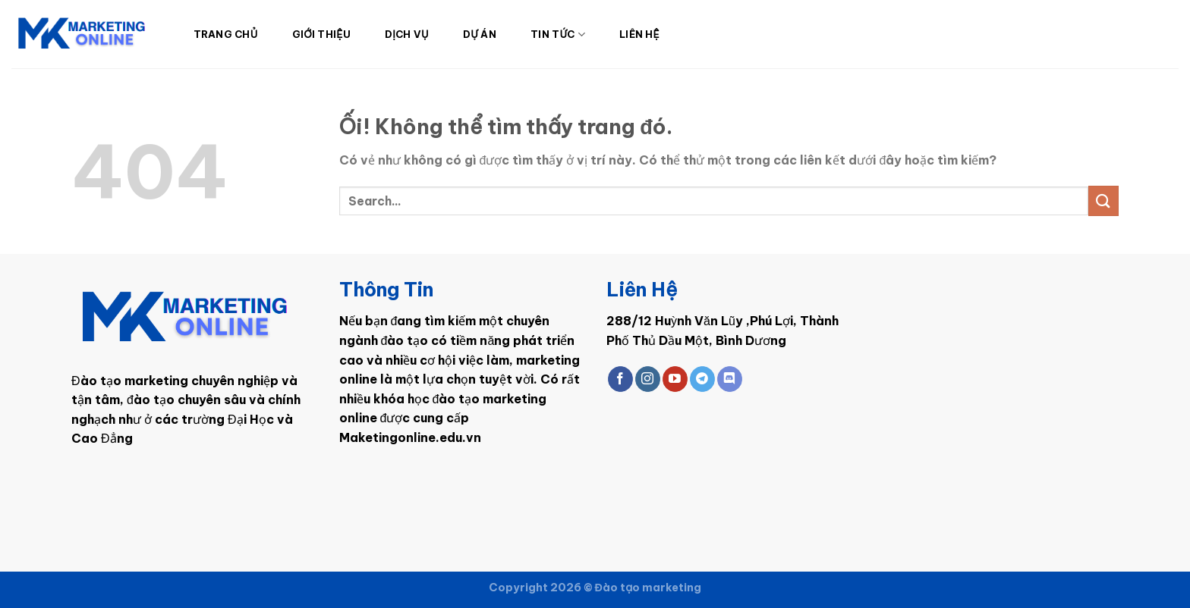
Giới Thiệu (321, 34)
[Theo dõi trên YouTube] (675, 379)
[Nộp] (1103, 200)
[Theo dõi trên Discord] (729, 379)
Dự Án (479, 34)
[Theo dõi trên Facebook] (620, 379)
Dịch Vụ (407, 34)
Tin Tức (557, 34)
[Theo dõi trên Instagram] (647, 379)
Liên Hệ (639, 34)
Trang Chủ (226, 34)
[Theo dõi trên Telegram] (702, 379)
